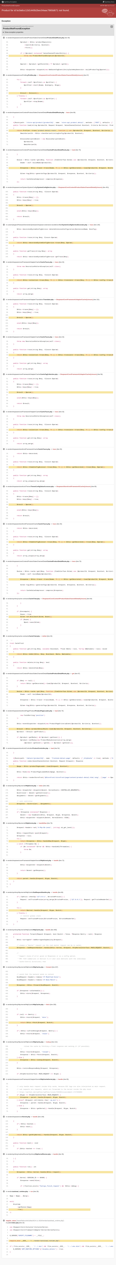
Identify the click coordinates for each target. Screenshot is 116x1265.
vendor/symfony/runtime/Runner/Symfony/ (29, 1154)
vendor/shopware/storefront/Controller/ (27, 748)
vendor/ (17, 1191)
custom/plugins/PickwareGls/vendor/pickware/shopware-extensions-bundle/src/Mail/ (47, 225)
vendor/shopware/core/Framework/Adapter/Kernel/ (29, 860)
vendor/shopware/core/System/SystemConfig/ (31, 187)
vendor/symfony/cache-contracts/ (23, 599)
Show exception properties (14, 32)
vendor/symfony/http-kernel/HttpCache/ (28, 892)
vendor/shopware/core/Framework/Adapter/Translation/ (30, 299)
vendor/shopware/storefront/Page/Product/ (29, 711)
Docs (108, 2)
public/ (13, 1223)
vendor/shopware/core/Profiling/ (21, 75)
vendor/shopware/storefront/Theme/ (30, 486)
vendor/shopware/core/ (18, 1117)
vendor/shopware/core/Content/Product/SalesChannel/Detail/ (35, 38)
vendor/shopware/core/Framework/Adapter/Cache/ (29, 262)
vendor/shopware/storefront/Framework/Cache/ (28, 449)
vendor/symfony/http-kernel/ (21, 786)
